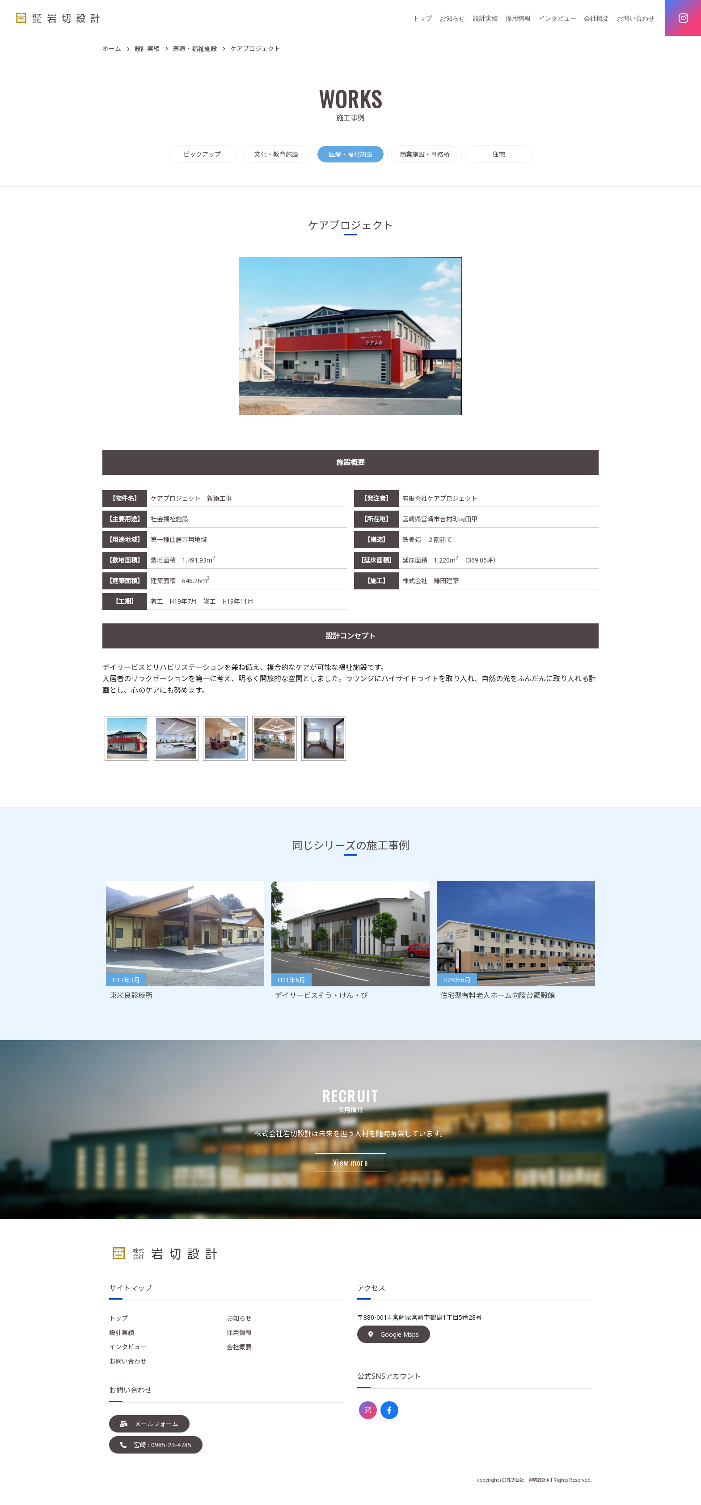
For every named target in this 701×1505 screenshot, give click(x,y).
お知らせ (452, 17)
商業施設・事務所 (425, 154)
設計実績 (485, 17)
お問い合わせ (636, 17)
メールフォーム (149, 1424)
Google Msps (393, 1334)
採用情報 (518, 17)
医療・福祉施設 (350, 154)
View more (350, 1162)
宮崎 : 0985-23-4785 (155, 1445)
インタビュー (557, 17)
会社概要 (596, 17)
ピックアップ (202, 154)
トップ (422, 17)
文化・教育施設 (276, 154)
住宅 (499, 154)
